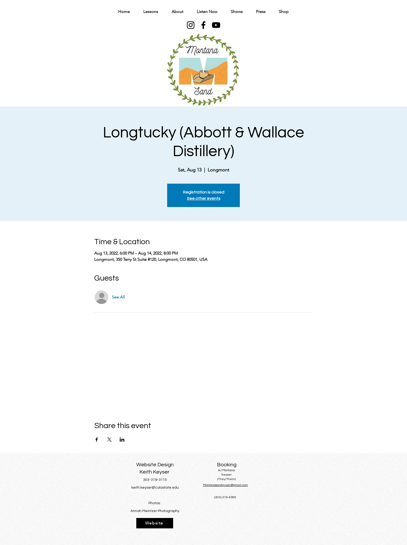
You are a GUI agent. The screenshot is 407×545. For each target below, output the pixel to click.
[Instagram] (191, 25)
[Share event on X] (109, 439)
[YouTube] (216, 25)
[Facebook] (203, 25)
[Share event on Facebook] (96, 439)
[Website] (154, 523)
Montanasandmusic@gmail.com (225, 485)
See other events (203, 198)
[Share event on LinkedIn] (122, 439)
